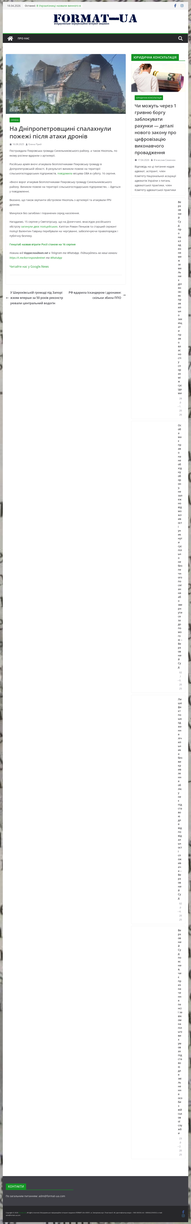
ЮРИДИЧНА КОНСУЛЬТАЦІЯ (149, 97)
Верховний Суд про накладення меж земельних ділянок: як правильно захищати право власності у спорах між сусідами (180, 297)
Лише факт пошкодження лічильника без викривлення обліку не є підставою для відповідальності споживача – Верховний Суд (180, 798)
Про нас (23, 38)
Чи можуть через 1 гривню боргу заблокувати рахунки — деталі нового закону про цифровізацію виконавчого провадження (155, 129)
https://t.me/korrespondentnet (27, 257)
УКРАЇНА (14, 120)
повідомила (64, 173)
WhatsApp (56, 257)
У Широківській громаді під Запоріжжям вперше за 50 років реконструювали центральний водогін (34, 297)
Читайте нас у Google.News (29, 266)
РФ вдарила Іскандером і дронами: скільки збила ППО (97, 295)
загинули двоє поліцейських (39, 226)
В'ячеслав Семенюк (165, 160)
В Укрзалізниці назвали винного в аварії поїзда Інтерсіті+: (59, 7)
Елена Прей (35, 144)
